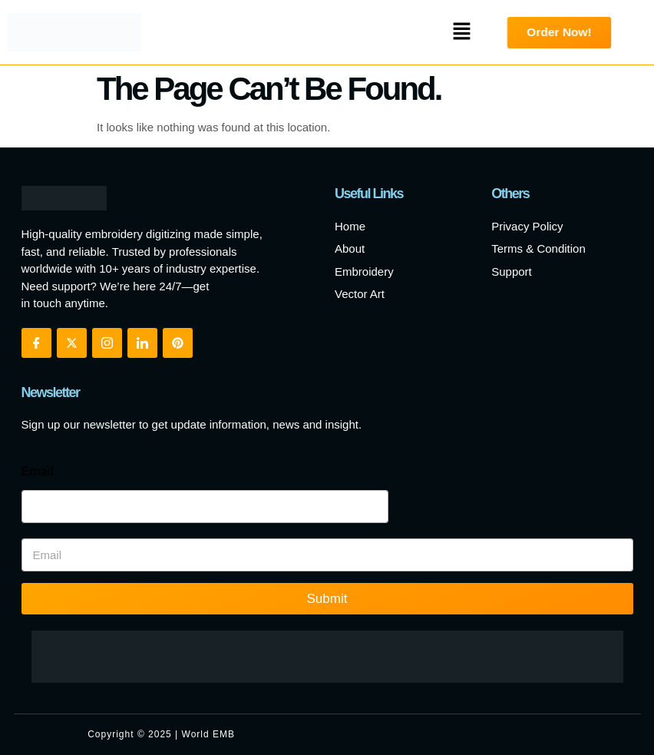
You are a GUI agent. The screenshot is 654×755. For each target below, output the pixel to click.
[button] (462, 32)
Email (37, 471)
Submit (327, 598)
